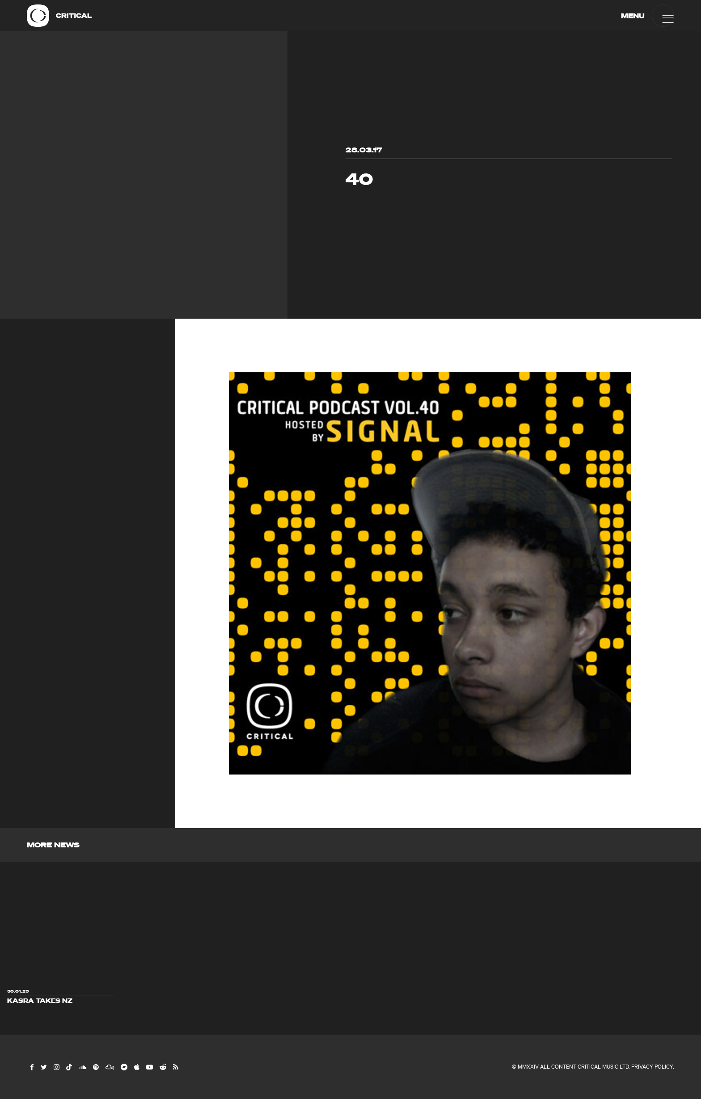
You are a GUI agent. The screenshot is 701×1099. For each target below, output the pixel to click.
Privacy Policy (652, 1066)
